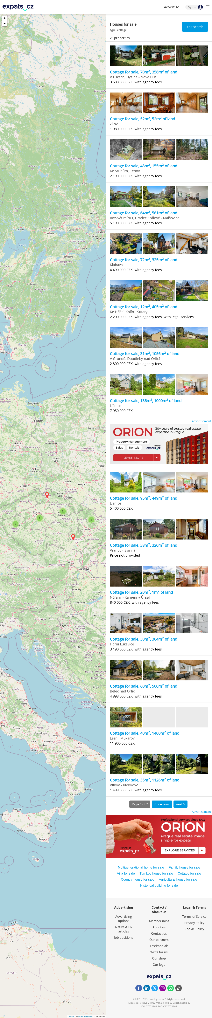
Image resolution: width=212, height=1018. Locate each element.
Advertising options (123, 918)
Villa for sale (126, 873)
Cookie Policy (194, 929)
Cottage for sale (189, 873)
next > (180, 804)
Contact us (159, 933)
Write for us (159, 952)
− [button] (5, 23)
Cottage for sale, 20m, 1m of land (141, 592)
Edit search (195, 27)
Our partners (159, 940)
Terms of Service (194, 916)
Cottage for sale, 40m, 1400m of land (144, 733)
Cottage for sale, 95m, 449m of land (143, 498)
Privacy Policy (194, 923)
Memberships (159, 921)
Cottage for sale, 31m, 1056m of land (144, 353)
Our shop (159, 958)
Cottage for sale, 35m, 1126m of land (144, 780)
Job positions (123, 937)
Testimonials (159, 946)
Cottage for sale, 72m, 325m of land (143, 259)
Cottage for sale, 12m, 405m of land (143, 306)
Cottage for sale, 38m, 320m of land (143, 545)
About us (159, 927)
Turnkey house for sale (156, 873)
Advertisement (201, 421)
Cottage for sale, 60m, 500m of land (143, 686)
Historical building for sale (159, 885)
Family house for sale (184, 867)
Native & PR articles (123, 929)
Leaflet (71, 1016)
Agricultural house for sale (178, 879)
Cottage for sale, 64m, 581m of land (143, 213)
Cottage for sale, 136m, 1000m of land (145, 400)
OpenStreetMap (85, 1016)
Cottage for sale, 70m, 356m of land (143, 72)
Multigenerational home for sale (141, 867)
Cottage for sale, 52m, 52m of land (142, 118)
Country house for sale (137, 879)
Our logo (159, 964)
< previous (162, 804)
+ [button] (5, 18)
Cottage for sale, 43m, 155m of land (143, 166)
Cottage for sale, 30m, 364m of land (143, 639)
